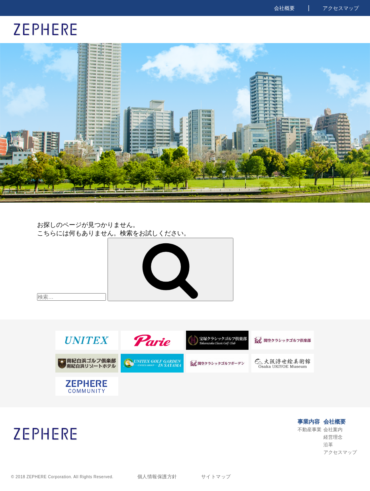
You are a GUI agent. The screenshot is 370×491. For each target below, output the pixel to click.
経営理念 (333, 437)
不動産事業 (309, 429)
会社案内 (333, 429)
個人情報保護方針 (157, 476)
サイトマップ (216, 476)
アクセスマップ (341, 8)
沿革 (328, 445)
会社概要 (284, 8)
